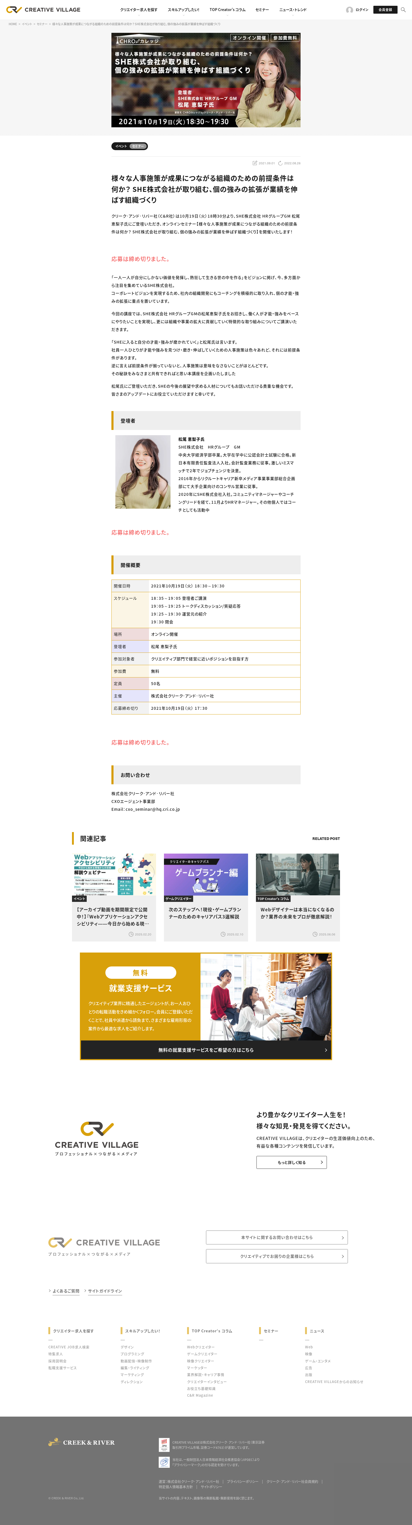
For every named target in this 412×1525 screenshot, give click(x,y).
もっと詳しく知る (288, 1163)
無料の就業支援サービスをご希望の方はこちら (206, 1050)
